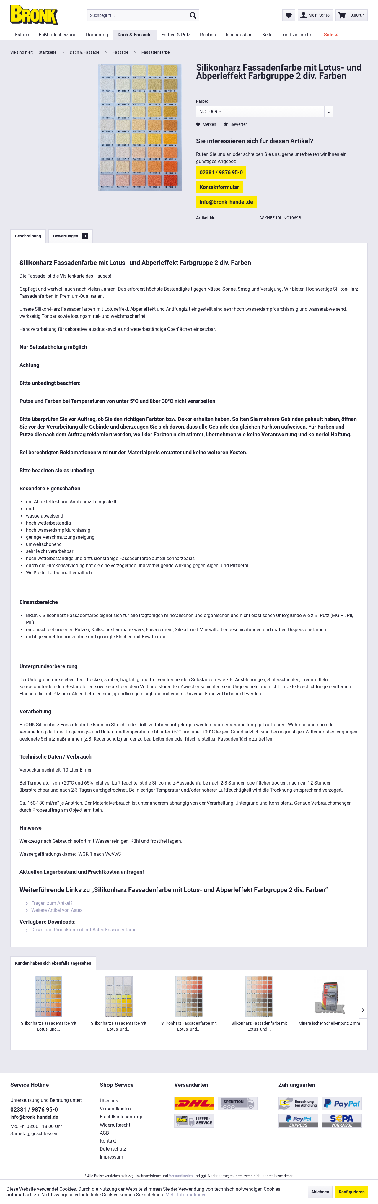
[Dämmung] (97, 35)
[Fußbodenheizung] (57, 35)
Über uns (109, 1101)
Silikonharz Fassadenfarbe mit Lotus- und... (48, 1026)
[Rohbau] (208, 35)
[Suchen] (193, 15)
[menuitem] (143, 15)
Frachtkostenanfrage (121, 1117)
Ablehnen (320, 1192)
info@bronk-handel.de (226, 202)
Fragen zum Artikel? (49, 903)
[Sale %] (331, 35)
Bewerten (236, 124)
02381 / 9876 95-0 (221, 172)
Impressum (111, 1157)
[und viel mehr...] (298, 35)
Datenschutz (113, 1149)
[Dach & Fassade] (135, 35)
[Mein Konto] (315, 15)
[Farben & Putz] (176, 35)
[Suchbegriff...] (143, 15)
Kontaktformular (219, 187)
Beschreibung (28, 236)
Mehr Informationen (186, 1195)
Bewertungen (70, 236)
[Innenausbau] (239, 35)
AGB (104, 1133)
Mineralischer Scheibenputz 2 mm (329, 1023)
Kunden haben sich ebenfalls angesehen (53, 963)
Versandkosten (115, 1109)
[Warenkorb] (351, 15)
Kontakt (108, 1141)
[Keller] (268, 35)
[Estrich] (22, 35)
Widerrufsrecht (115, 1125)
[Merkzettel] (288, 15)
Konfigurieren (352, 1192)
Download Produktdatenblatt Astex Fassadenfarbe (81, 930)
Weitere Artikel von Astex (54, 910)
